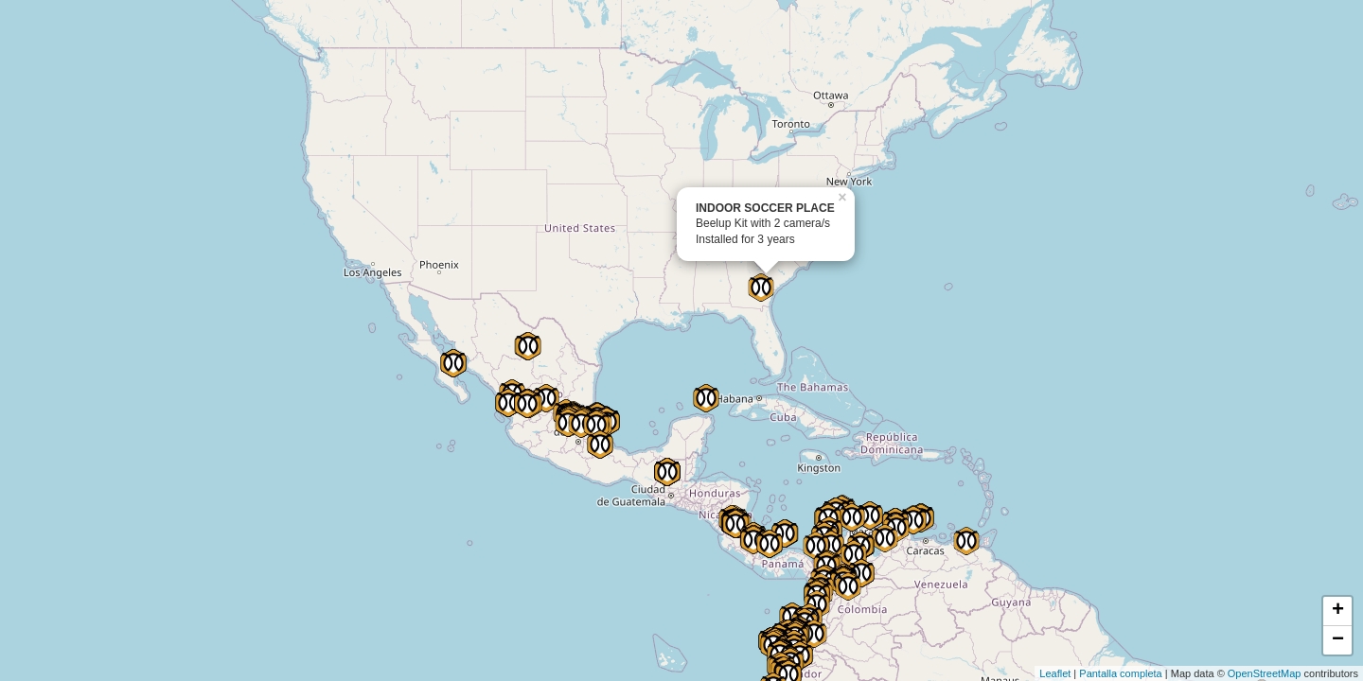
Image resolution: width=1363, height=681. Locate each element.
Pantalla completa (1120, 673)
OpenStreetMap (1264, 673)
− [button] (1338, 640)
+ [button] (1338, 611)
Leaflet (1055, 673)
